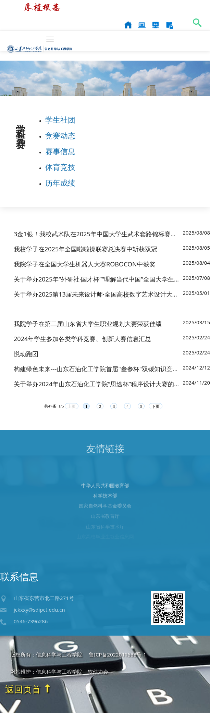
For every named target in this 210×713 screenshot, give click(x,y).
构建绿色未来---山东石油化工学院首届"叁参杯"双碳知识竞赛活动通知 (97, 369)
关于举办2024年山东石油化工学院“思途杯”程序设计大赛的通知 (97, 384)
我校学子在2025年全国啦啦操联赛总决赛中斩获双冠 (85, 249)
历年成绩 (60, 183)
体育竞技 (60, 167)
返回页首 (28, 689)
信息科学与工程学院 (40, 38)
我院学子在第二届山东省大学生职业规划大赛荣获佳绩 (88, 324)
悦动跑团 (26, 354)
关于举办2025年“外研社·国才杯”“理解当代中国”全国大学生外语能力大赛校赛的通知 (97, 279)
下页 (155, 406)
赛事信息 (60, 151)
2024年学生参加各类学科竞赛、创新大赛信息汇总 (82, 339)
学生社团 (60, 120)
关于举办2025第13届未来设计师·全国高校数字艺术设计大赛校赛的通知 (97, 294)
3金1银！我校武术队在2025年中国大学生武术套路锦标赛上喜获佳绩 (97, 234)
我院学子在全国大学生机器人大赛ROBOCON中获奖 (85, 264)
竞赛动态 (60, 135)
